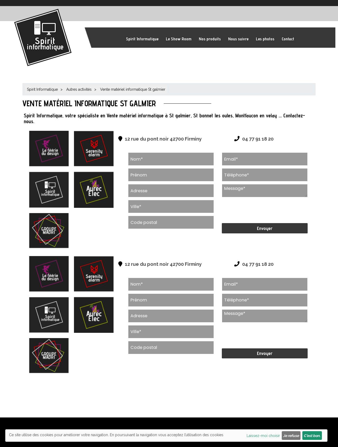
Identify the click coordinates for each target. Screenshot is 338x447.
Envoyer (265, 228)
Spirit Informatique (142, 38)
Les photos (265, 38)
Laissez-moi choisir (263, 436)
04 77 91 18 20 (258, 139)
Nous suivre (238, 38)
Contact (288, 38)
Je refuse (291, 436)
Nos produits (210, 38)
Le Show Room (178, 38)
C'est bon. (312, 436)
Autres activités (79, 89)
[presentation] (262, 210)
